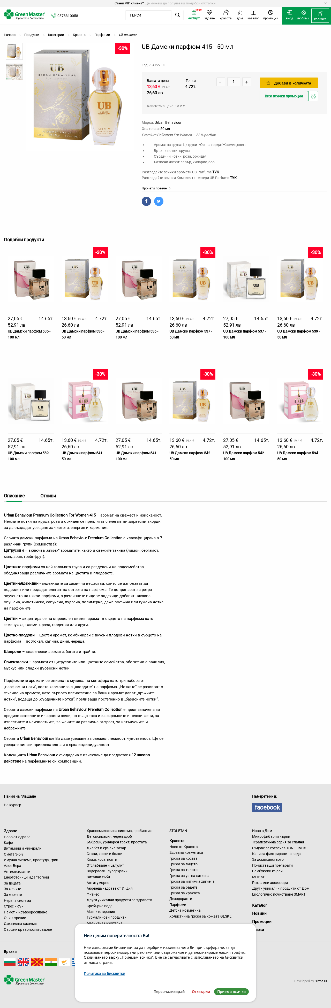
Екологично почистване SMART (278, 894)
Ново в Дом (262, 831)
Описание (14, 495)
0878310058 (67, 16)
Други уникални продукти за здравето (119, 900)
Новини (259, 913)
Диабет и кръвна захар (106, 848)
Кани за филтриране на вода (276, 854)
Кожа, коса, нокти (102, 859)
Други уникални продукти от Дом (280, 888)
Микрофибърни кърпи (271, 836)
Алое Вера (12, 866)
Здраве (10, 831)
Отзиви (48, 495)
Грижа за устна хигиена (189, 876)
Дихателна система (20, 923)
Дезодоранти (180, 899)
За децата (12, 883)
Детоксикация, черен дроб (109, 836)
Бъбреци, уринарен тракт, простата (117, 842)
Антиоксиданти (17, 872)
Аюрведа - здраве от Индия (110, 888)
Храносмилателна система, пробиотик (119, 831)
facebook (267, 807)
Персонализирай (169, 991)
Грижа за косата (183, 858)
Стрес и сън (14, 906)
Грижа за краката (184, 893)
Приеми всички (231, 991)
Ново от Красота (183, 847)
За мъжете (13, 894)
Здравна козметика (186, 852)
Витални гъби (98, 877)
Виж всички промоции (284, 96)
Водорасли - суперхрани (107, 871)
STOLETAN (178, 831)
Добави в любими (314, 97)
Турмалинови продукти (106, 917)
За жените (12, 889)
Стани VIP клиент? (129, 3)
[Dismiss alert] (325, 3)
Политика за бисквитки (104, 973)
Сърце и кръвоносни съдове (28, 929)
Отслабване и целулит (105, 865)
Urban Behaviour (168, 122)
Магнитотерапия (101, 912)
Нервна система (17, 900)
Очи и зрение (15, 918)
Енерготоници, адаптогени (26, 877)
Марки (258, 929)
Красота (176, 840)
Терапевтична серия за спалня (278, 842)
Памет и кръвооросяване (25, 912)
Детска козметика (185, 910)
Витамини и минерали (22, 848)
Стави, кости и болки (104, 854)
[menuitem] (320, 16)
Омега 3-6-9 (14, 854)
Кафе (8, 843)
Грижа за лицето (183, 864)
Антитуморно (98, 883)
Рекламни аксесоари (270, 883)
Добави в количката (289, 83)
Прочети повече (156, 188)
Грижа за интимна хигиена (192, 881)
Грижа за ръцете (183, 887)
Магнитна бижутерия (105, 923)
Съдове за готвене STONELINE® (279, 848)
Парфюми (177, 905)
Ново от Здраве (17, 837)
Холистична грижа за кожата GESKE (200, 916)
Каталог (259, 905)
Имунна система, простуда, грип (31, 860)
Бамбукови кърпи (267, 871)
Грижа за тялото (183, 870)
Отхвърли (201, 991)
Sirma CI (321, 981)
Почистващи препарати (272, 865)
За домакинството (268, 859)
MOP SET (259, 877)
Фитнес (93, 894)
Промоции (262, 921)
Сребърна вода (99, 906)
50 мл (165, 129)
